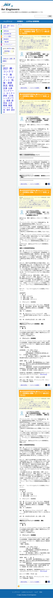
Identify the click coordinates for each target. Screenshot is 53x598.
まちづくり (35, 202)
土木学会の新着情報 (32, 21)
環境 (23, 41)
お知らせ (44, 39)
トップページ (7, 21)
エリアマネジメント (39, 45)
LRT (22, 43)
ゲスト (10, 48)
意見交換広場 (7, 33)
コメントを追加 (34, 88)
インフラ (30, 42)
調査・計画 (8, 96)
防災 (34, 41)
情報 (32, 41)
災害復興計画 (29, 48)
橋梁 (10, 105)
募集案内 (6, 39)
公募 (10, 88)
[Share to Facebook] (49, 88)
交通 (37, 41)
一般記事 (6, 42)
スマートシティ (28, 43)
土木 (10, 103)
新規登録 (6, 51)
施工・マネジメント (9, 77)
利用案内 (20, 21)
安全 (25, 46)
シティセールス (38, 48)
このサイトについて (27, 592)
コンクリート (35, 43)
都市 (40, 41)
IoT (33, 46)
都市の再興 (38, 204)
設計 (5, 68)
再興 (42, 41)
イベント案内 (29, 39)
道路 (8, 100)
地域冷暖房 (29, 46)
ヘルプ (36, 592)
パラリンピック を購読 (19, 587)
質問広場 (6, 31)
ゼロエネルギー (25, 49)
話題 (11, 58)
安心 (22, 46)
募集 (5, 105)
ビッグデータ (38, 46)
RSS (41, 592)
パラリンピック (30, 45)
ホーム (20, 24)
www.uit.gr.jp (43, 374)
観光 (34, 42)
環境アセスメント (44, 43)
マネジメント (24, 42)
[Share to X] (46, 88)
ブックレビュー (8, 44)
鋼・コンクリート (9, 71)
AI (42, 46)
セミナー (10, 93)
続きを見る (24, 88)
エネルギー (27, 41)
